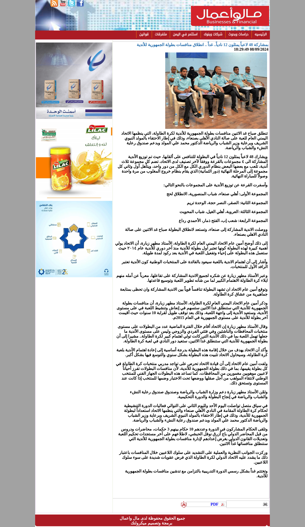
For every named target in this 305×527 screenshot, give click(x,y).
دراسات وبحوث (238, 34)
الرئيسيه (261, 34)
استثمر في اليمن (185, 34)
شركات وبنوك (213, 34)
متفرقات (161, 34)
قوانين (144, 34)
